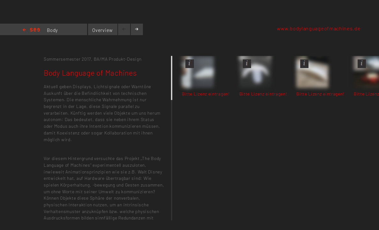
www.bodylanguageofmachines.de (318, 28)
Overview (102, 30)
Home (31, 30)
